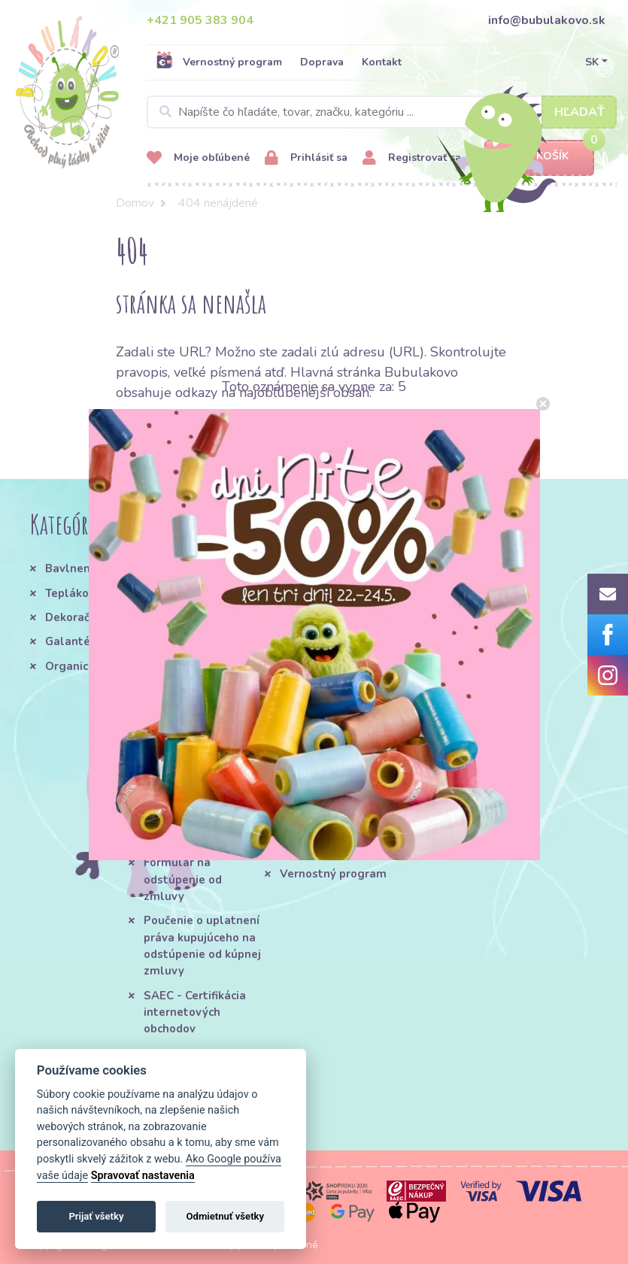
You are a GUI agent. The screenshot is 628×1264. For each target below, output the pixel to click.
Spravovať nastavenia (143, 1175)
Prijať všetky (95, 1216)
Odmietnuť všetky (225, 1216)
